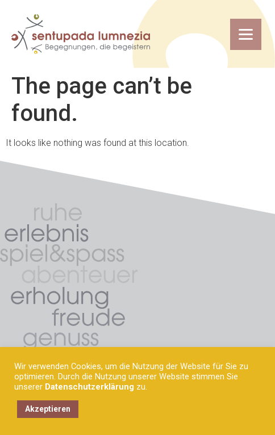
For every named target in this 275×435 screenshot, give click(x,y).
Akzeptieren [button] (47, 408)
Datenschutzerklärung (89, 387)
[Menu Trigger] (245, 34)
